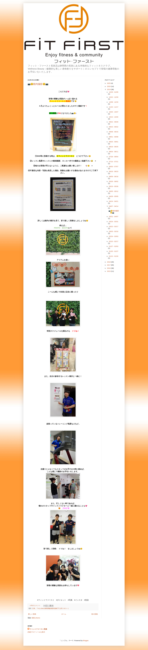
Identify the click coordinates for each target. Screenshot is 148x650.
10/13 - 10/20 (113, 117)
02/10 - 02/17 (113, 241)
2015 (109, 271)
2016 (109, 268)
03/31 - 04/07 (113, 216)
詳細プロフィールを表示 (36, 632)
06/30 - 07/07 (113, 166)
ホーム (63, 614)
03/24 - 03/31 (113, 221)
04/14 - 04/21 (113, 201)
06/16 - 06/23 (113, 171)
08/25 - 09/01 (113, 142)
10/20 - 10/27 (113, 112)
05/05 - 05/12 (113, 191)
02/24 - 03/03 (113, 236)
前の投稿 (94, 614)
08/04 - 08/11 (113, 151)
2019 (109, 89)
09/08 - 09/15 (113, 132)
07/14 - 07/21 (113, 161)
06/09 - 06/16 (113, 176)
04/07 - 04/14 (113, 206)
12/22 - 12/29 (113, 97)
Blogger (85, 640)
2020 (109, 86)
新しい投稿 (32, 614)
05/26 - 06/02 (113, 181)
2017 (109, 265)
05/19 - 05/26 (113, 186)
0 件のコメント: (35, 605)
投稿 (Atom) (36, 618)
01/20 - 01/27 (113, 251)
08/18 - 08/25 (113, 147)
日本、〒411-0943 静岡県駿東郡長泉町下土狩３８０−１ (50, 608)
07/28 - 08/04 (113, 157)
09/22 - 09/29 (113, 122)
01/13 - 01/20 (113, 256)
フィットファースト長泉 (38, 629)
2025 (109, 83)
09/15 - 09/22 (113, 127)
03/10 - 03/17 (113, 226)
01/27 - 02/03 (113, 246)
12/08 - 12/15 (113, 102)
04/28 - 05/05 (113, 196)
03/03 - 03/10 (113, 231)
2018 (109, 262)
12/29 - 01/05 (113, 92)
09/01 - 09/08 (113, 137)
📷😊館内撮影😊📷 (38, 84)
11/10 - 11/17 (113, 107)
